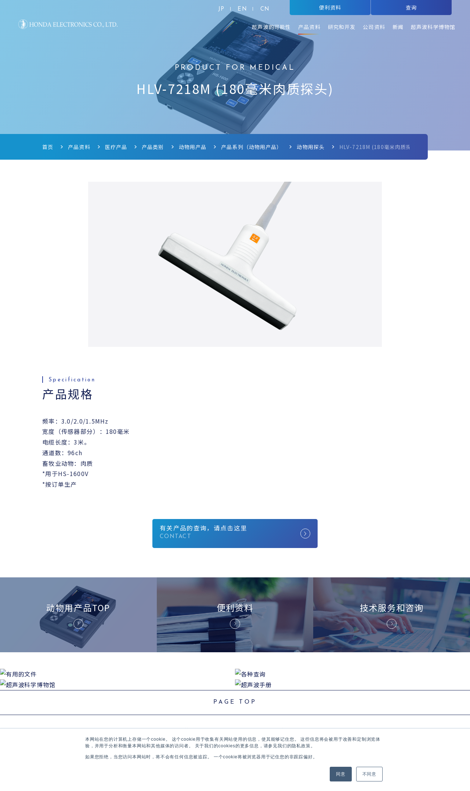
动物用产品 (193, 146)
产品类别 (153, 146)
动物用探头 (311, 146)
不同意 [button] (369, 774)
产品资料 (79, 146)
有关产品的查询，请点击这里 (235, 533)
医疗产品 (116, 146)
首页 (47, 146)
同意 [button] (341, 774)
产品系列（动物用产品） (251, 146)
